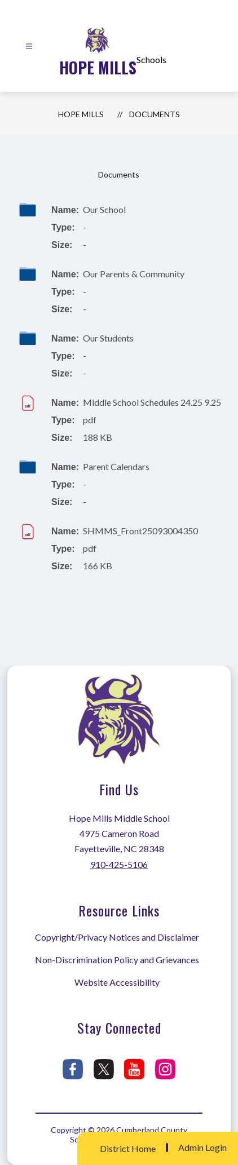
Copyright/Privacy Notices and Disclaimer (117, 937)
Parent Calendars (116, 466)
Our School (104, 209)
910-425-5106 (119, 864)
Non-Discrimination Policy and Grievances (117, 959)
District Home (128, 1148)
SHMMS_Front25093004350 (140, 530)
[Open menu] (29, 46)
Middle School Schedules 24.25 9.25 (152, 402)
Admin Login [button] (202, 1147)
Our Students (108, 338)
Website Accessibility (117, 982)
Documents (154, 114)
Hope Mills (81, 114)
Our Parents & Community (133, 273)
